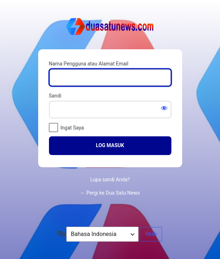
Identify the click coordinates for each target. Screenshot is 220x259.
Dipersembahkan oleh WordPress (110, 28)
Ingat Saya (72, 128)
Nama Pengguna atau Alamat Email (89, 64)
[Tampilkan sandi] (164, 108)
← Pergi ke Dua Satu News (110, 193)
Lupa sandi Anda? (110, 179)
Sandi (55, 96)
